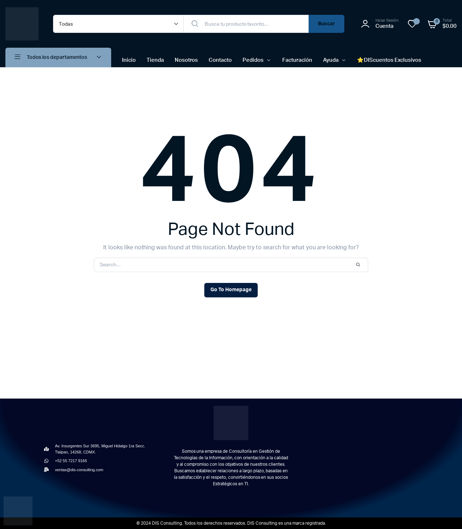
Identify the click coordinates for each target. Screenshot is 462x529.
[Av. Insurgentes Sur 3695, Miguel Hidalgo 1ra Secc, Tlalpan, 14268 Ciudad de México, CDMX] (360, 458)
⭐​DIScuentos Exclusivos (389, 60)
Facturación (297, 60)
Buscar (326, 23)
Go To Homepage (231, 289)
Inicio (129, 60)
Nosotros (186, 60)
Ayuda (331, 60)
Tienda (155, 60)
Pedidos (253, 60)
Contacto (220, 60)
